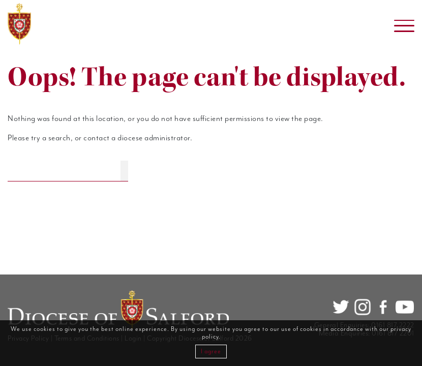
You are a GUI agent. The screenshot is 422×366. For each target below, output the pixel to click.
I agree (211, 351)
